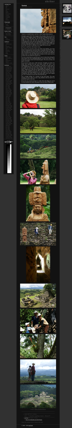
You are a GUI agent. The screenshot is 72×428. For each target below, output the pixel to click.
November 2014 (9, 67)
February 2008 (8, 90)
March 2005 (8, 130)
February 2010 (8, 74)
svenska (7, 25)
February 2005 (8, 132)
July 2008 (8, 85)
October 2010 (8, 71)
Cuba (7, 18)
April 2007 (8, 101)
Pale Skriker (8, 33)
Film (6, 6)
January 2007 (8, 104)
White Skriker (8, 34)
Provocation (8, 13)
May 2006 (8, 114)
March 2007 (8, 102)
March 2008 (8, 89)
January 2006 (8, 118)
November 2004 (9, 135)
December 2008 (9, 80)
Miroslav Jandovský (8, 50)
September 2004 (9, 137)
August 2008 (8, 84)
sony (7, 52)
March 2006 (8, 116)
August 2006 (8, 110)
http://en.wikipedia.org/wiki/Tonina (34, 419)
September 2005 (9, 123)
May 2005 (8, 128)
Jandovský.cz (8, 60)
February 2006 (8, 117)
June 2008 (8, 86)
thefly (7, 53)
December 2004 (9, 134)
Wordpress (8, 17)
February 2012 (8, 70)
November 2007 (9, 93)
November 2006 (9, 107)
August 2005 (8, 124)
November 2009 (9, 77)
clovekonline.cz (9, 58)
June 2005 (8, 127)
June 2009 (8, 79)
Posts (7, 38)
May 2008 (8, 87)
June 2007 (8, 98)
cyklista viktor (9, 44)
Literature (7, 9)
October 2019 (8, 66)
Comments (8, 39)
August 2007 (8, 96)
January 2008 (8, 91)
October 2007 (8, 95)
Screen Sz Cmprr (9, 63)
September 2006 (9, 109)
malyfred (26, 417)
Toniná (24, 5)
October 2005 (8, 122)
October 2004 (8, 136)
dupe (7, 59)
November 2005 (9, 121)
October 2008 (8, 81)
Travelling (40, 409)
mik (6, 48)
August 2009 (8, 78)
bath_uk (7, 5)
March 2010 (8, 73)
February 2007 (8, 103)
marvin (7, 61)
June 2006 (8, 112)
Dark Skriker (9, 32)
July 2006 (8, 111)
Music (7, 11)
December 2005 (9, 120)
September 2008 (9, 83)
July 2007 (8, 97)
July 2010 (8, 72)
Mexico (44, 409)
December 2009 (9, 76)
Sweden (7, 15)
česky (7, 24)
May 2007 (8, 99)
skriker (50, 1)
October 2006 (8, 108)
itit (6, 7)
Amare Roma (8, 57)
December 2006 (9, 105)
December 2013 (9, 68)
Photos (36, 409)
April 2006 (8, 115)
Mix (6, 10)
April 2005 (8, 129)
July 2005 (8, 126)
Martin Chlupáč (9, 47)
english (8, 23)
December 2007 (9, 92)
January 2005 (8, 133)
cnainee (7, 42)
